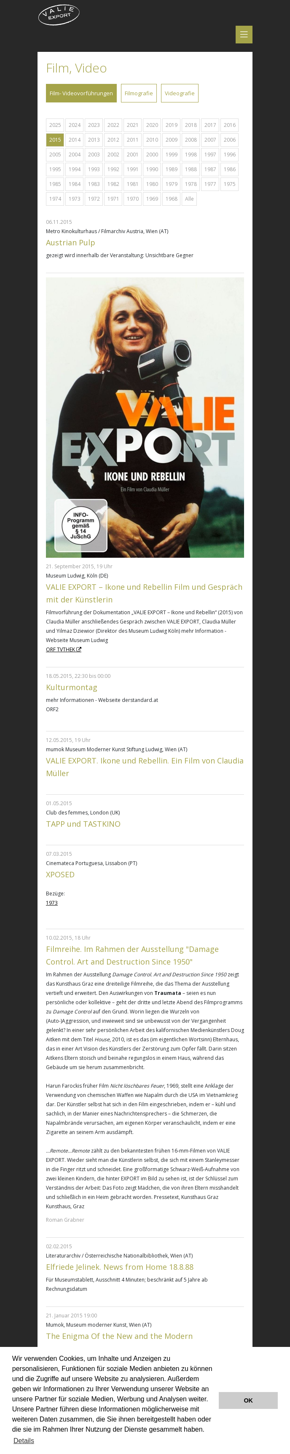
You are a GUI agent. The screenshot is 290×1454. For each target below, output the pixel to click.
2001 (133, 154)
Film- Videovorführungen (81, 93)
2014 (75, 139)
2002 (113, 154)
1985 (55, 184)
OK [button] (248, 1400)
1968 (171, 198)
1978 (191, 184)
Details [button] (23, 1440)
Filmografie (139, 93)
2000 (152, 154)
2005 (55, 154)
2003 (94, 154)
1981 (133, 184)
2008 (191, 139)
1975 (230, 184)
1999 (171, 154)
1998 (191, 154)
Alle (189, 198)
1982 (113, 184)
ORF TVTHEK (60, 649)
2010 (152, 139)
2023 (94, 125)
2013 (94, 139)
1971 (113, 198)
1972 (94, 198)
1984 (75, 184)
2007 (210, 139)
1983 (94, 184)
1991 (133, 169)
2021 (133, 125)
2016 (230, 125)
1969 (152, 198)
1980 (152, 184)
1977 (210, 184)
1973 (75, 198)
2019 (171, 125)
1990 (152, 169)
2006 (230, 139)
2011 (133, 139)
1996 (230, 154)
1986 (230, 169)
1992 (113, 169)
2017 (210, 125)
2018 (191, 125)
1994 (75, 169)
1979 (171, 184)
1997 (210, 154)
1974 (55, 198)
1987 (210, 169)
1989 (171, 169)
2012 (113, 139)
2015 (55, 139)
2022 (113, 125)
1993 (94, 169)
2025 (55, 125)
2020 (152, 125)
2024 (75, 125)
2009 (171, 139)
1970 (133, 198)
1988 (191, 169)
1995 (55, 169)
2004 (75, 154)
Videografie (180, 93)
